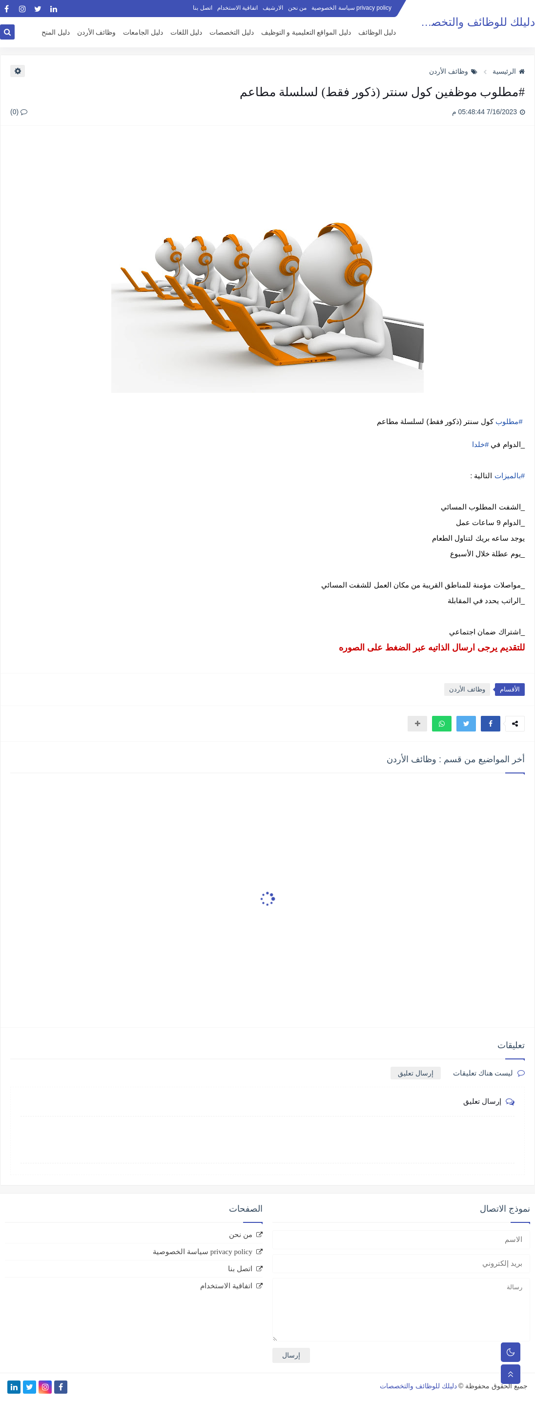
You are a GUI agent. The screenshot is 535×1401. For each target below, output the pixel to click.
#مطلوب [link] (508, 421)
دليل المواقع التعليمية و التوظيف (306, 32)
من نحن (297, 7)
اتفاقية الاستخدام (237, 7)
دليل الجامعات (143, 32)
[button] (490, 723)
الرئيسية (509, 71)
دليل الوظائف (377, 32)
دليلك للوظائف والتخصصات (471, 22)
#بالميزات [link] (509, 475)
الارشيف (273, 7)
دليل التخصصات (231, 32)
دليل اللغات (186, 32)
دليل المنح (55, 32)
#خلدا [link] (480, 444)
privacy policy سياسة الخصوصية (351, 7)
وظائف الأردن (96, 32)
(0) (18, 112)
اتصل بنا (202, 7)
